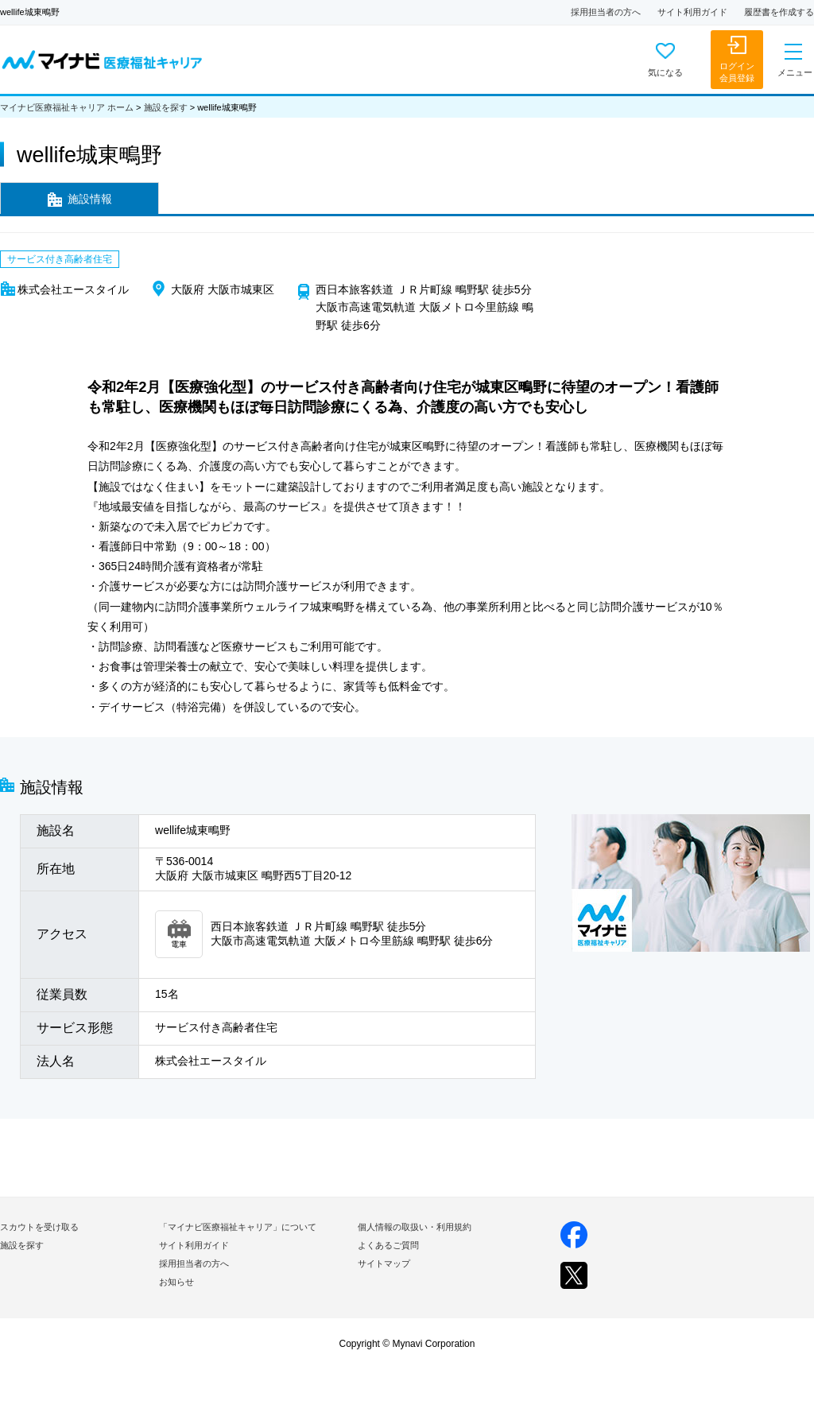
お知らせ (176, 1282)
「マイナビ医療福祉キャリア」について (237, 1227)
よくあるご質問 (388, 1245)
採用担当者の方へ (606, 12)
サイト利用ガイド (692, 12)
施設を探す (166, 107)
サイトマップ (384, 1263)
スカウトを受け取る (39, 1227)
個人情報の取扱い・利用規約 (414, 1227)
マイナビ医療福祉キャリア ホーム (67, 107)
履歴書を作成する (779, 12)
